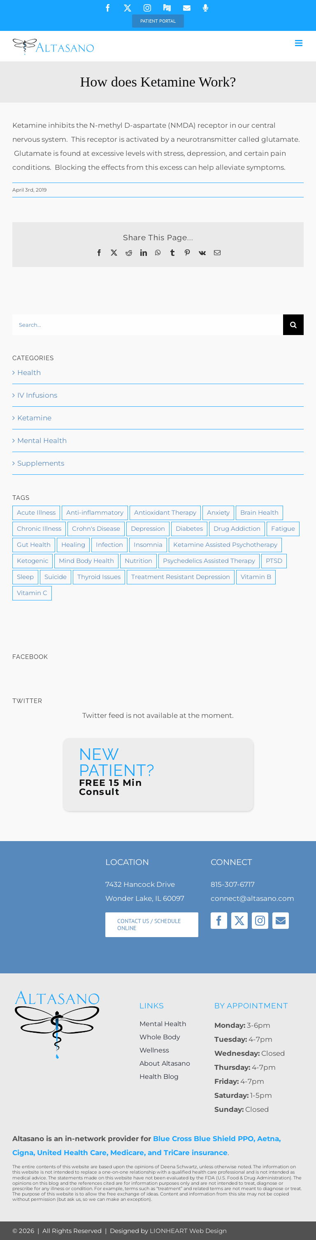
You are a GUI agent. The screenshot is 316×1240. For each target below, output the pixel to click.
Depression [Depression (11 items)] (148, 528)
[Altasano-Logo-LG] (57, 993)
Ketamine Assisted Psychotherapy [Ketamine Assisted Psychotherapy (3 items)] (225, 545)
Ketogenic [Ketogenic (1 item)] (32, 561)
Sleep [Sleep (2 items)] (25, 577)
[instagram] (260, 920)
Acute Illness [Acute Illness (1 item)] (36, 512)
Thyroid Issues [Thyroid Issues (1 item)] (99, 577)
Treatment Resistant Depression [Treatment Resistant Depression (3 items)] (180, 577)
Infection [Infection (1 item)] (109, 545)
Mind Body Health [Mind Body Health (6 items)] (86, 561)
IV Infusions (37, 395)
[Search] (293, 324)
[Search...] (147, 324)
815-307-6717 (233, 884)
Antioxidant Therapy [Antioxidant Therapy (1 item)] (165, 512)
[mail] (280, 920)
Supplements (40, 463)
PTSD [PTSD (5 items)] (274, 561)
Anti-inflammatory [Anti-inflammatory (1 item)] (94, 512)
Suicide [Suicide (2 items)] (55, 577)
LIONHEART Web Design (188, 1231)
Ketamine (34, 418)
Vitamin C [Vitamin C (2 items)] (32, 593)
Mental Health (42, 440)
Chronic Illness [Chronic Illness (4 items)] (39, 528)
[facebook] (219, 920)
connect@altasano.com (252, 898)
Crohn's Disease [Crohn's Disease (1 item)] (96, 528)
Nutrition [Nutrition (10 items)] (138, 561)
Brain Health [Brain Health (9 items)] (259, 512)
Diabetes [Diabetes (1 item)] (189, 528)
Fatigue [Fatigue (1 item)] (283, 528)
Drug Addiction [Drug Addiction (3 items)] (237, 528)
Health (29, 372)
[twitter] (239, 920)
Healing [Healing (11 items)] (73, 545)
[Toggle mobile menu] (299, 43)
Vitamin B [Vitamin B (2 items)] (256, 577)
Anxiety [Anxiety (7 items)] (218, 512)
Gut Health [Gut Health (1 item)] (34, 545)
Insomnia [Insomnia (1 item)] (148, 545)
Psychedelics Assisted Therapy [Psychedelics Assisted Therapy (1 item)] (209, 561)
